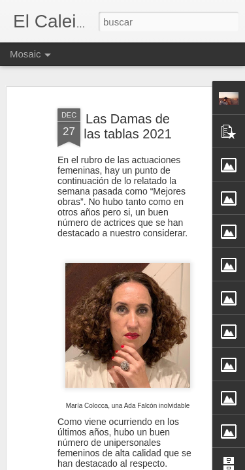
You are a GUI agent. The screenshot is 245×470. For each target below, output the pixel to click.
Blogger (173, 463)
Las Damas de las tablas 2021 (128, 109)
